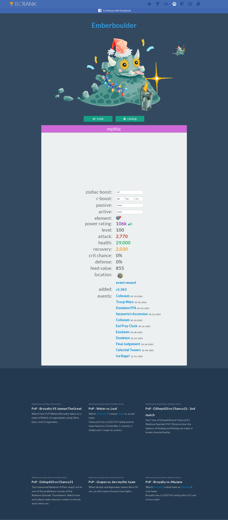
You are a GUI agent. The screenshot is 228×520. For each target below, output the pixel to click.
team (121, 414)
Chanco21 (102, 414)
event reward (126, 279)
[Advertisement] (114, 161)
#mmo (53, 405)
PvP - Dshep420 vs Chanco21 (52, 483)
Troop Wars (125, 303)
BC (23, 3)
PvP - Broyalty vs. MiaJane (164, 483)
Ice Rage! (123, 357)
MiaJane (186, 487)
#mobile (46, 405)
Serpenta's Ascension (132, 315)
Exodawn (123, 333)
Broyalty (158, 487)
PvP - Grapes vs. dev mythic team (112, 483)
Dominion (123, 339)
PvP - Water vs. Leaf (103, 409)
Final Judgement (128, 345)
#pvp (59, 405)
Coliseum (123, 297)
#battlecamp (37, 405)
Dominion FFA (126, 309)
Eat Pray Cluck (126, 327)
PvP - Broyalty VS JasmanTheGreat (57, 409)
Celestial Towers (128, 351)
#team (107, 405)
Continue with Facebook (114, 10)
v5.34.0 (121, 290)
